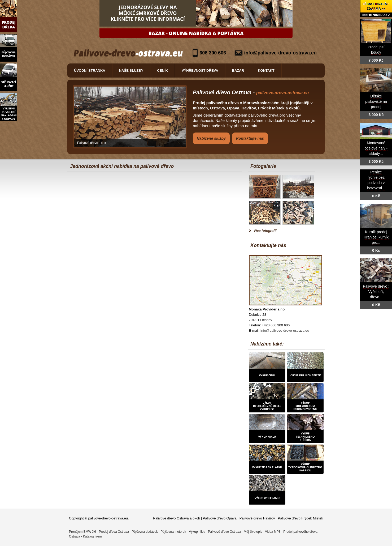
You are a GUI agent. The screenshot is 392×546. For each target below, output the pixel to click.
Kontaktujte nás (250, 138)
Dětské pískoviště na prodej (376, 101)
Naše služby (131, 70)
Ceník (162, 70)
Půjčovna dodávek (145, 532)
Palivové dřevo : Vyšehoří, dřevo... (376, 291)
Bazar (238, 70)
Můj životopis (253, 532)
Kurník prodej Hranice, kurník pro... (376, 237)
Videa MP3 (272, 532)
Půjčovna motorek (173, 532)
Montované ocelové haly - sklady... (376, 148)
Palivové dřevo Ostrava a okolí (176, 518)
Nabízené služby (211, 138)
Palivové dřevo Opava (220, 518)
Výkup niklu (197, 532)
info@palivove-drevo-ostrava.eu (280, 53)
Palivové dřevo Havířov (257, 518)
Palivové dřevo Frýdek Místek (300, 518)
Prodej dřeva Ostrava (114, 532)
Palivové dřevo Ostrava (224, 532)
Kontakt (266, 70)
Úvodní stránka (89, 70)
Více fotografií (265, 231)
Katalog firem (92, 536)
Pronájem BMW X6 (82, 532)
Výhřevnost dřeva (200, 70)
